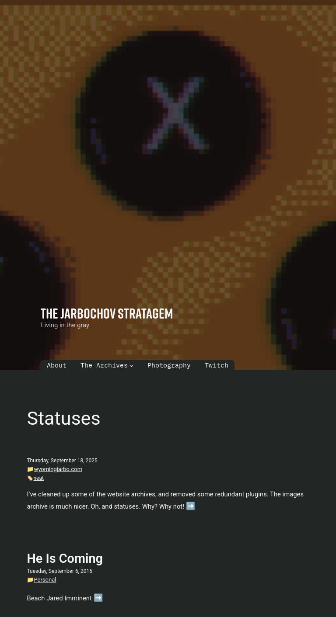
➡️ (191, 506)
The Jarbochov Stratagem (107, 313)
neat (38, 478)
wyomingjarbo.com (58, 469)
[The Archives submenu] (131, 365)
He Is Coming (64, 558)
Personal (45, 579)
